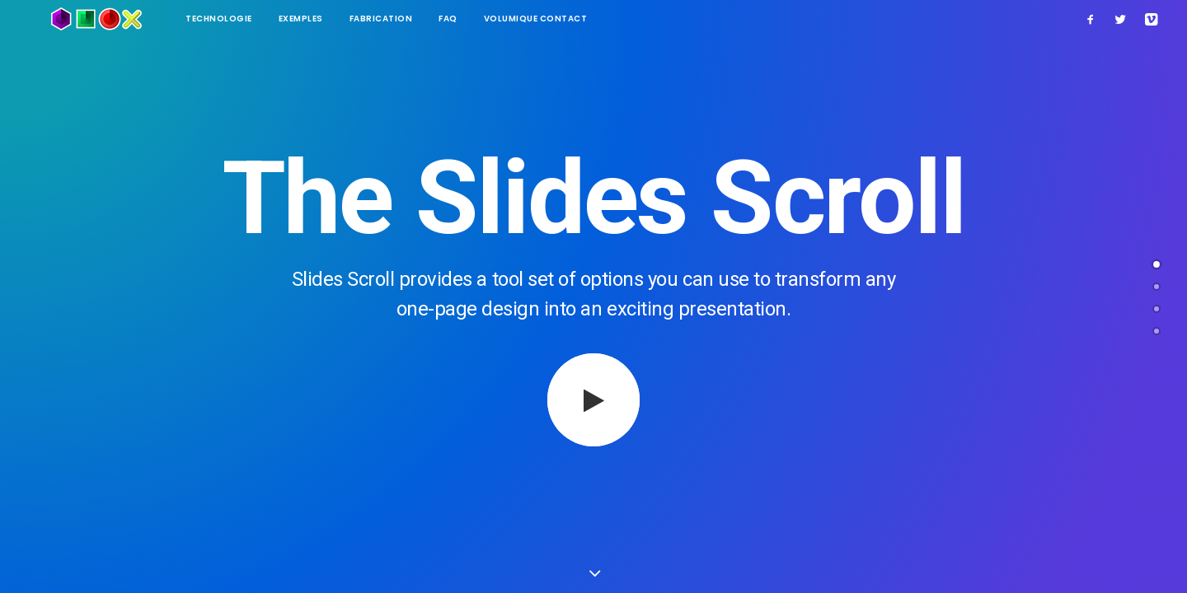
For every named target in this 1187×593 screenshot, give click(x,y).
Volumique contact (493, 18)
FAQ (405, 18)
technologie (176, 18)
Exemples (258, 18)
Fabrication (338, 18)
